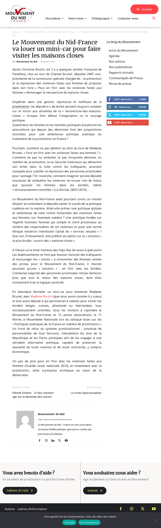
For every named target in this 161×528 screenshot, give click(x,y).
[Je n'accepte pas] (156, 520)
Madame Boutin (41, 296)
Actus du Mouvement (34, 31)
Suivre (142, 107)
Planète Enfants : (32, 394)
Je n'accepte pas (89, 522)
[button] (154, 18)
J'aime (142, 99)
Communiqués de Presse (62, 31)
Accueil (16, 31)
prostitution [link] (20, 106)
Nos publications (120, 67)
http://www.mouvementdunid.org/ (55, 419)
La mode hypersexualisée (86, 393)
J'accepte (69, 522)
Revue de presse (120, 84)
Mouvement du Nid (27, 61)
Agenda (114, 56)
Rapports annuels (121, 72)
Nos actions (117, 61)
